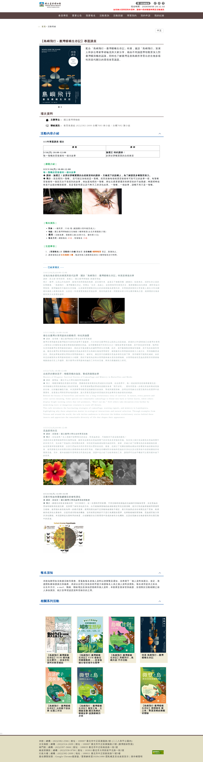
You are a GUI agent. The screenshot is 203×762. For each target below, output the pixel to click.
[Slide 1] (58, 107)
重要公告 (77, 15)
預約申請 (146, 15)
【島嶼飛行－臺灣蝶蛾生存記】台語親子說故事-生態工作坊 (58, 708)
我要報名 (91, 15)
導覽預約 (132, 15)
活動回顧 (118, 15)
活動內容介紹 (50, 133)
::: (39, 27)
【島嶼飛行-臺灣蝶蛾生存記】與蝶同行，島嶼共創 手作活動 (122, 657)
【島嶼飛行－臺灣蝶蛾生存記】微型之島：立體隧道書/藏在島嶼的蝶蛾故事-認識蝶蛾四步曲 (90, 711)
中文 (159, 30)
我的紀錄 (159, 15)
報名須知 (47, 572)
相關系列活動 (50, 601)
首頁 (44, 27)
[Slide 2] (61, 107)
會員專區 (63, 15)
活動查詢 (104, 15)
